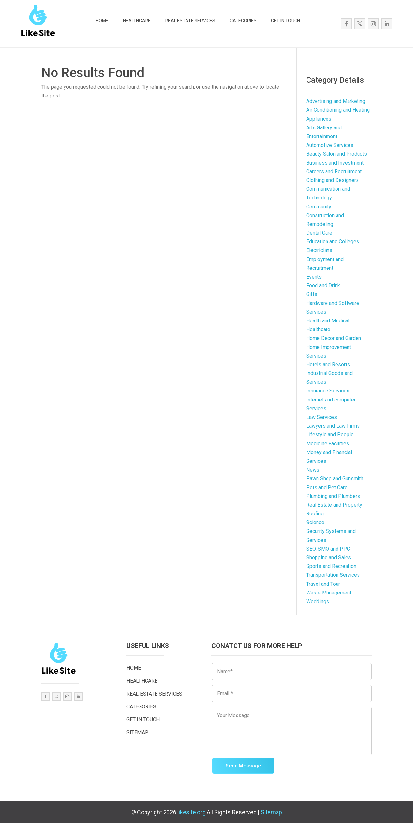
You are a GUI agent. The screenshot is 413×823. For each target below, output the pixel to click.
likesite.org (191, 812)
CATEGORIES (243, 20)
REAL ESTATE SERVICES (190, 20)
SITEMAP (137, 732)
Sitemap (271, 812)
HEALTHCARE (137, 20)
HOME (102, 20)
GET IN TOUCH (285, 20)
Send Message (243, 766)
